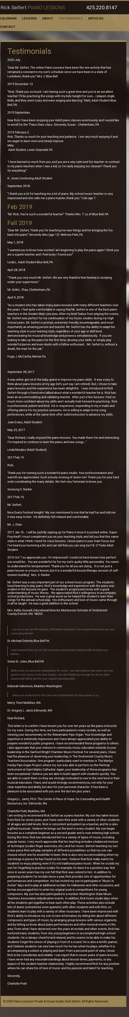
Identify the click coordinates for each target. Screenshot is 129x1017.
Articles (95, 18)
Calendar (8, 18)
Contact (7, 27)
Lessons (29, 18)
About (47, 18)
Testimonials (71, 18)
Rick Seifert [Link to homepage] (33, 7)
